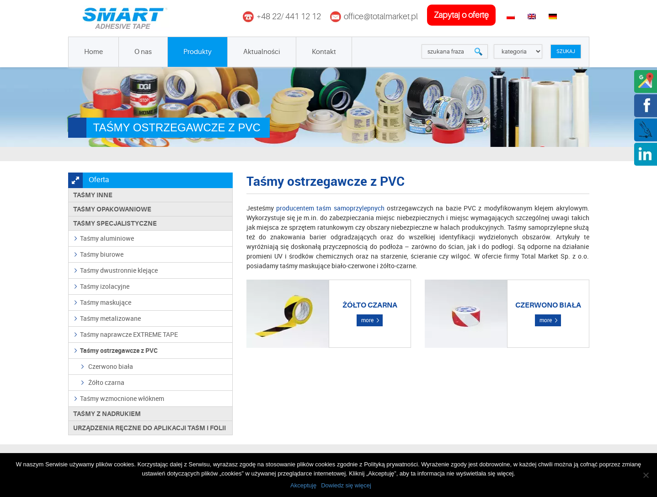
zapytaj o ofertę (461, 15)
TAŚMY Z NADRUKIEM (107, 413)
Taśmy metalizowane (110, 318)
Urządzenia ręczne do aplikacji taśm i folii (149, 428)
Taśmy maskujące (105, 302)
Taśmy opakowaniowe (112, 209)
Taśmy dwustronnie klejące (119, 270)
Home (93, 52)
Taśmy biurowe (101, 254)
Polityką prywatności (391, 464)
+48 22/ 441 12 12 (288, 16)
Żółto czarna (106, 382)
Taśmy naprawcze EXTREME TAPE (129, 334)
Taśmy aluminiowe (107, 238)
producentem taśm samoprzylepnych (330, 208)
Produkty (197, 52)
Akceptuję (303, 485)
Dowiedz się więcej (346, 485)
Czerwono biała (110, 366)
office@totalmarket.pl (381, 16)
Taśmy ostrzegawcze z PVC (119, 350)
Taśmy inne (92, 195)
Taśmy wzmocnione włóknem (122, 398)
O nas (143, 52)
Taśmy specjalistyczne (115, 223)
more (367, 320)
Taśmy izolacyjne (104, 286)
